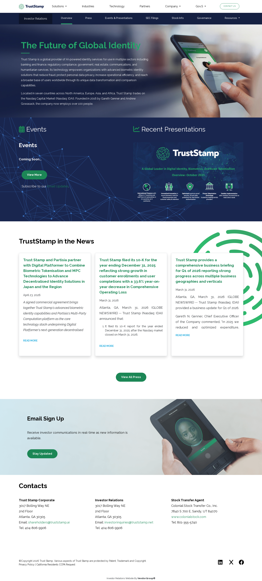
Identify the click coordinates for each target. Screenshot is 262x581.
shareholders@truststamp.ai (49, 522)
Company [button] (172, 6)
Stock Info (178, 18)
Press (88, 18)
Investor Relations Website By (131, 578)
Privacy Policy (26, 564)
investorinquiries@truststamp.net (128, 522)
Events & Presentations (118, 18)
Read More (30, 340)
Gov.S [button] (200, 6)
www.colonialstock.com (188, 517)
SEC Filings (152, 18)
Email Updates (58, 186)
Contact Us (230, 6)
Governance (204, 18)
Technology (117, 6)
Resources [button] (231, 18)
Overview (66, 18)
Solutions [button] (58, 6)
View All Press (131, 377)
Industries (88, 6)
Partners (145, 6)
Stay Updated (42, 453)
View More (34, 174)
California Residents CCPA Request (55, 564)
